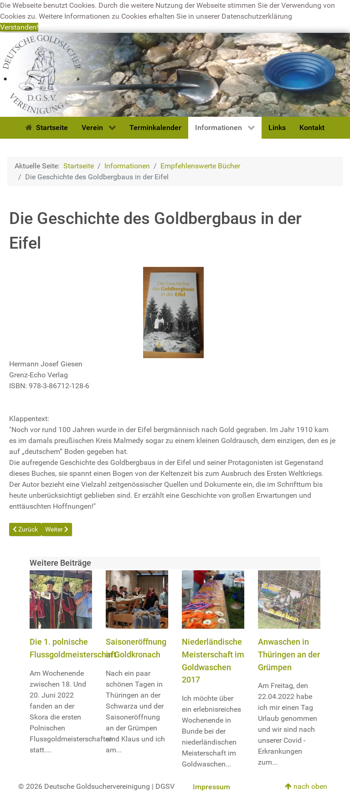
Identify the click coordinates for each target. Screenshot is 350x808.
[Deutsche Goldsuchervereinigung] (175, 74)
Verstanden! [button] (19, 27)
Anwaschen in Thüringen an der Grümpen (289, 654)
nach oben (306, 786)
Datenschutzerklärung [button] (256, 16)
